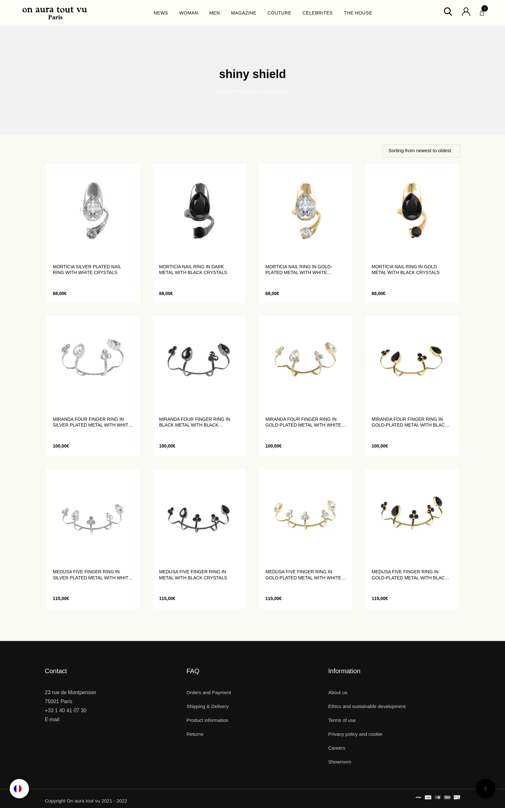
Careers (336, 748)
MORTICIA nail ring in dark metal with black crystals (193, 269)
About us (337, 692)
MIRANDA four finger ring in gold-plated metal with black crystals (410, 422)
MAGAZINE (243, 12)
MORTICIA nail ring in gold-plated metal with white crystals (298, 269)
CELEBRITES (317, 12)
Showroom (339, 761)
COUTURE (279, 12)
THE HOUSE (358, 12)
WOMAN (188, 12)
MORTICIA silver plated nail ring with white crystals (87, 269)
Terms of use (342, 720)
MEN (214, 12)
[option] (19, 789)
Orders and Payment (208, 692)
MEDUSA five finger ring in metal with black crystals (193, 574)
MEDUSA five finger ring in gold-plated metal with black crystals (410, 574)
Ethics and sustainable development (366, 706)
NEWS (161, 12)
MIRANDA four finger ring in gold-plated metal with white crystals (303, 422)
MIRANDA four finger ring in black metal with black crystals (194, 422)
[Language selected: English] (19, 788)
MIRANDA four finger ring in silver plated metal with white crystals (92, 422)
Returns (195, 734)
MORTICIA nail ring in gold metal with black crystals (406, 269)
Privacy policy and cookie (355, 734)
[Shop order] (421, 150)
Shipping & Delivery (207, 706)
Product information (207, 720)
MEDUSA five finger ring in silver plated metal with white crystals (92, 574)
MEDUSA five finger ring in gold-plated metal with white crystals (303, 574)
